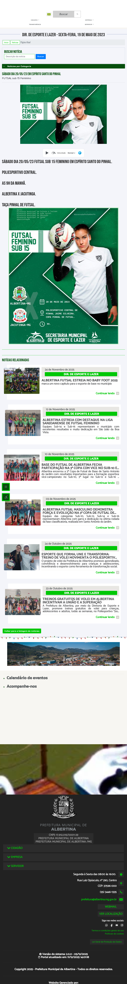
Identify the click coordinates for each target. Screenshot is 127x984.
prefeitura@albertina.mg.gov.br (99, 899)
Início (6, 42)
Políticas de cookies (114, 933)
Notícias (15, 42)
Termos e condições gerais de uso (107, 930)
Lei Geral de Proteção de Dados (107, 942)
